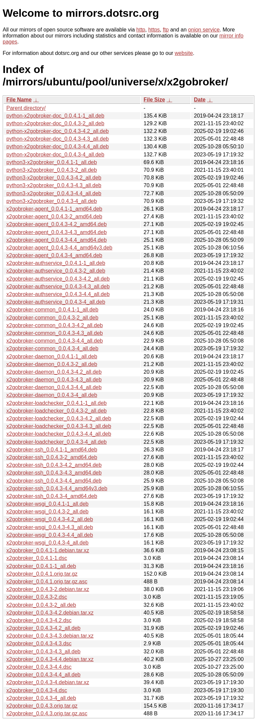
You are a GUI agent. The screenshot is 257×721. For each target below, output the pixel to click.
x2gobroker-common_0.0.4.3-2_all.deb (52, 317)
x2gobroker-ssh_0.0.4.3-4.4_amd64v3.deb (56, 488)
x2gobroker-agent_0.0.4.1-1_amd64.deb (54, 209)
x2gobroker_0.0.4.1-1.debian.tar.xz (47, 550)
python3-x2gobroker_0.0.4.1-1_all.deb (51, 162)
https (154, 29)
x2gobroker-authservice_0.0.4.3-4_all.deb (55, 302)
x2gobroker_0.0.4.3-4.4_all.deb (43, 674)
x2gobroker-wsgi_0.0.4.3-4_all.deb (47, 543)
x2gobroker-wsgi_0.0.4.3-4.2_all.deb (49, 519)
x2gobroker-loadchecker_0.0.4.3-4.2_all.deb (58, 418)
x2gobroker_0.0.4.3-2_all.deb (41, 605)
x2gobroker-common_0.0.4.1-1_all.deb (52, 309)
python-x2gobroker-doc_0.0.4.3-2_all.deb (55, 123)
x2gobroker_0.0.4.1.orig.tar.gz (42, 574)
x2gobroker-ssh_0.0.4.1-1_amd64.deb (51, 449)
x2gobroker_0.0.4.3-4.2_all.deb (43, 628)
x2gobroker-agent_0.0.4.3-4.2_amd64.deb (56, 224)
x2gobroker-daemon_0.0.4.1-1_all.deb (51, 356)
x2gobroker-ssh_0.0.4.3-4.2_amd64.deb (54, 465)
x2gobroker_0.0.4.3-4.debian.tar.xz (47, 682)
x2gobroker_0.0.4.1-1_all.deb (41, 566)
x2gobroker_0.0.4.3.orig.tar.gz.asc (46, 713)
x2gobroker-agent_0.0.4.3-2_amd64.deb (54, 216)
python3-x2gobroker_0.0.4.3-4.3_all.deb (53, 185)
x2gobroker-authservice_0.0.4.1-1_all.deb (55, 263)
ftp (166, 29)
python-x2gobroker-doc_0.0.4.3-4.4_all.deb (57, 146)
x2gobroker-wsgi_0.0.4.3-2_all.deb (47, 511)
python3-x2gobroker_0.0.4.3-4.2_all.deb (53, 178)
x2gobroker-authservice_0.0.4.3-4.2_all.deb (58, 279)
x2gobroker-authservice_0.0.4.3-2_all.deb (55, 271)
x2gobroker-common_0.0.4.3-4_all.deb (52, 348)
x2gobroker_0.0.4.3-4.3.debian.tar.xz (50, 636)
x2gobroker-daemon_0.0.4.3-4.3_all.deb (54, 379)
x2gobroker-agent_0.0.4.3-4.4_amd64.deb (56, 240)
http (140, 29)
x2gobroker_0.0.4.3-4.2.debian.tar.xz (50, 613)
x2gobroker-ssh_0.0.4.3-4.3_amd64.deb (54, 473)
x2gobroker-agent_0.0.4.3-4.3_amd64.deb (56, 232)
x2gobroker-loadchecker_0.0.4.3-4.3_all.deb (58, 426)
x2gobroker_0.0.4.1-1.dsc (36, 558)
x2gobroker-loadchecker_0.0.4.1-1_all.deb (56, 403)
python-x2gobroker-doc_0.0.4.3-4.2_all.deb (57, 131)
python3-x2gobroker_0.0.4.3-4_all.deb (51, 201)
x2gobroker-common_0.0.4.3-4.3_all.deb (54, 333)
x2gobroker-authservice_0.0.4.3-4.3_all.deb (58, 286)
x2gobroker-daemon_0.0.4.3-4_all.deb (51, 395)
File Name (19, 99)
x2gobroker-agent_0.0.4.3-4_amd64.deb (54, 255)
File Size (154, 99)
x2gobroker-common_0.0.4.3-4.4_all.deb (54, 341)
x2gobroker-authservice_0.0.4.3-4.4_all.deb (58, 294)
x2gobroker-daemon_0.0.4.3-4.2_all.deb (54, 372)
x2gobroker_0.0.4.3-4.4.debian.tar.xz (50, 659)
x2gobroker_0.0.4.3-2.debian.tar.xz (47, 589)
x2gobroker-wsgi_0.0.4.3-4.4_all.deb (49, 535)
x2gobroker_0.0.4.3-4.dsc (36, 690)
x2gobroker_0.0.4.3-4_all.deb (41, 698)
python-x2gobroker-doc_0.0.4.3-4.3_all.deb (57, 139)
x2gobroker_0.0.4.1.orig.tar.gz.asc (46, 581)
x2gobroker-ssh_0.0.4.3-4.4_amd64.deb (54, 481)
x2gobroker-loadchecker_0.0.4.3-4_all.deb (56, 442)
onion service (204, 29)
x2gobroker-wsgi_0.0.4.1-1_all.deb (47, 504)
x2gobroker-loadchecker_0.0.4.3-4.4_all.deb (58, 434)
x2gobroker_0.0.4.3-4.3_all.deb (43, 651)
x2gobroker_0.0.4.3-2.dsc (36, 597)
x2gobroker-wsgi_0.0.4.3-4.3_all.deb (49, 527)
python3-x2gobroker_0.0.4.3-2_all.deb (51, 170)
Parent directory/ (26, 108)
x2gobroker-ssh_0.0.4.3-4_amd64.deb (51, 496)
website (184, 53)
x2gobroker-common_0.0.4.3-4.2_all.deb (54, 325)
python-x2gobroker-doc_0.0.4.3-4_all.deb (55, 154)
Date (199, 99)
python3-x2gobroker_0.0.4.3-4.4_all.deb (53, 193)
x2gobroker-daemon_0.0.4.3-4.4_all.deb (54, 387)
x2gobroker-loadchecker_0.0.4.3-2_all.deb (56, 411)
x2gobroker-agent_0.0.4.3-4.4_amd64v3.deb (59, 247)
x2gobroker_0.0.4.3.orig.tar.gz (42, 706)
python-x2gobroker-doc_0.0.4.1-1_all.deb (55, 116)
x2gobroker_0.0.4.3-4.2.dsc (39, 620)
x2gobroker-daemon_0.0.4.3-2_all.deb (51, 364)
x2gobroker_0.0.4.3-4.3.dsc (39, 643)
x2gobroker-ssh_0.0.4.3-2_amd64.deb (51, 457)
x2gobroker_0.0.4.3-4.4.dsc (39, 667)
